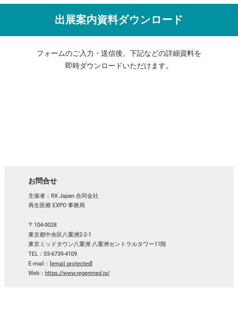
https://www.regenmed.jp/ (77, 273)
